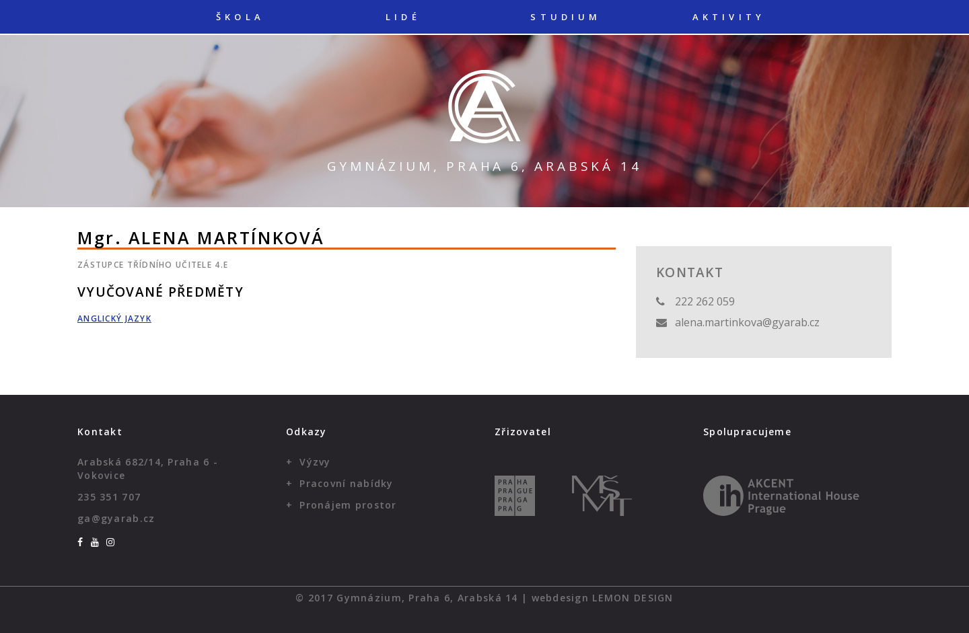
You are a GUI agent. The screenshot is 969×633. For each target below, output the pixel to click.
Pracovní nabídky (346, 483)
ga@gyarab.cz (116, 518)
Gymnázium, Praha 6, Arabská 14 (484, 166)
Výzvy (314, 461)
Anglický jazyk (114, 318)
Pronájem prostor (347, 504)
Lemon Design (632, 597)
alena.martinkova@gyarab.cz (747, 322)
